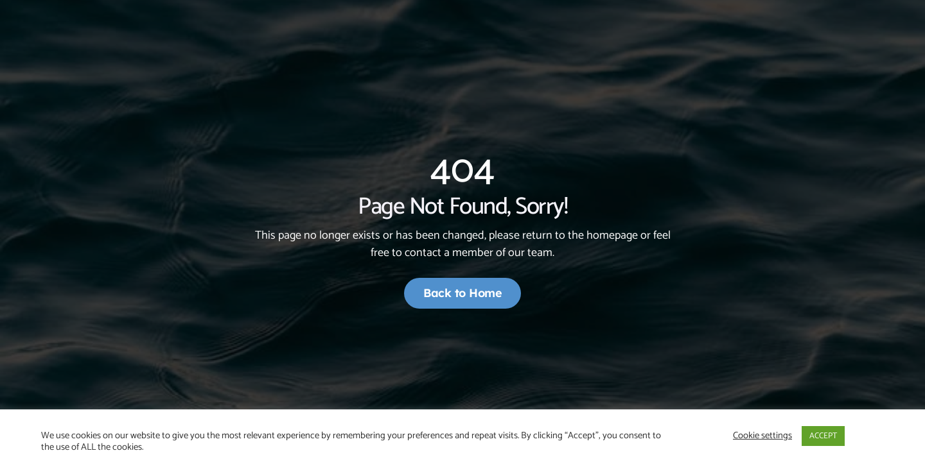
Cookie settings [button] (762, 435)
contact (423, 252)
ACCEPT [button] (823, 436)
